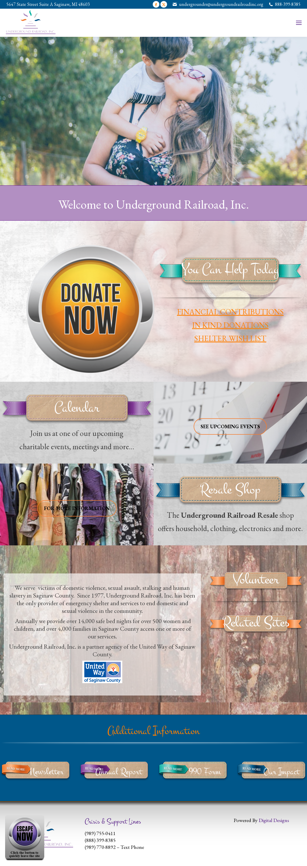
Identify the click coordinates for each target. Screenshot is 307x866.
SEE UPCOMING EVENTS (230, 426)
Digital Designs (274, 820)
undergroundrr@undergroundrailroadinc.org (221, 4)
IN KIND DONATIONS (230, 325)
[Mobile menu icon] (299, 23)
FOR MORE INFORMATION (77, 508)
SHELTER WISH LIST (230, 338)
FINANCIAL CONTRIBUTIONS (230, 312)
